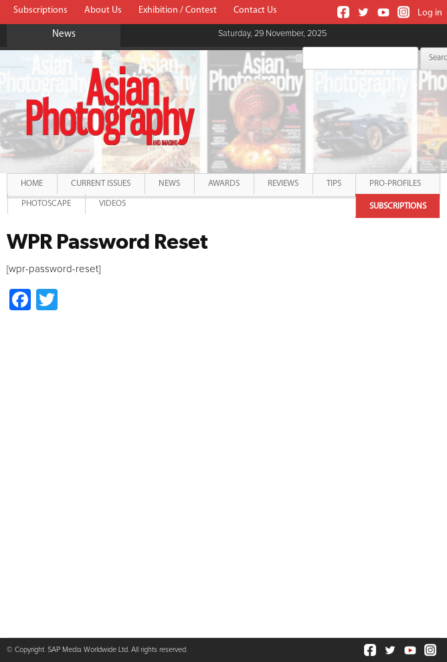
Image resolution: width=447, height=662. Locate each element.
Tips (334, 183)
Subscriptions (40, 10)
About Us (103, 10)
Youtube (383, 12)
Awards (224, 183)
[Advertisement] (119, 463)
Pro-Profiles (395, 183)
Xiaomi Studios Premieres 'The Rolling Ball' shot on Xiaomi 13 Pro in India (146, 59)
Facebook (343, 12)
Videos (112, 203)
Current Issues (100, 183)
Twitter (363, 12)
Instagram (403, 12)
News (169, 183)
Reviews (283, 183)
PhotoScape (46, 203)
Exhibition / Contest (178, 10)
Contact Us (255, 10)
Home (32, 183)
